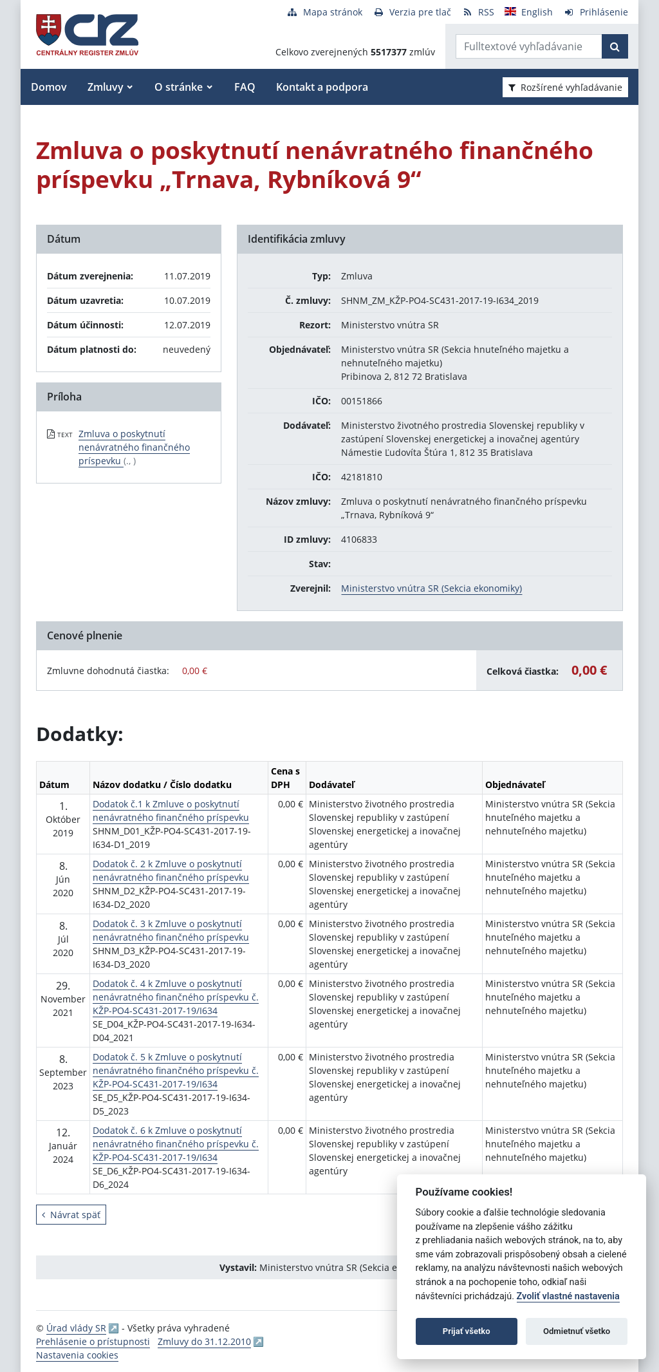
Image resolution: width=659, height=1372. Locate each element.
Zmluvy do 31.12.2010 (204, 1341)
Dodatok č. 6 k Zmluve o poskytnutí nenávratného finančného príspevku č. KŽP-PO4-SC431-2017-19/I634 (176, 1143)
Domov (49, 87)
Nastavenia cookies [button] (77, 1355)
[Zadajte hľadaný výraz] (529, 46)
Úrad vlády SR (76, 1328)
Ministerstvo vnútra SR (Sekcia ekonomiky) (431, 588)
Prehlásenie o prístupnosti (93, 1341)
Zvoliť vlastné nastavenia (568, 1296)
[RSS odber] (477, 12)
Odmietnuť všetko (576, 1331)
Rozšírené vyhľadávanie (565, 87)
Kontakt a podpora (322, 87)
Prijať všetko (466, 1331)
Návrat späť (71, 1214)
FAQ (244, 87)
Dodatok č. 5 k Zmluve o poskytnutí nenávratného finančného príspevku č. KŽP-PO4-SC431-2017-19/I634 (176, 1070)
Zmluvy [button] (106, 87)
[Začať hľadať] (615, 46)
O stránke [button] (178, 87)
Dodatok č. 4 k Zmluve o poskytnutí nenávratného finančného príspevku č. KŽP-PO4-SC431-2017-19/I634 (176, 997)
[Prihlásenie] (595, 12)
